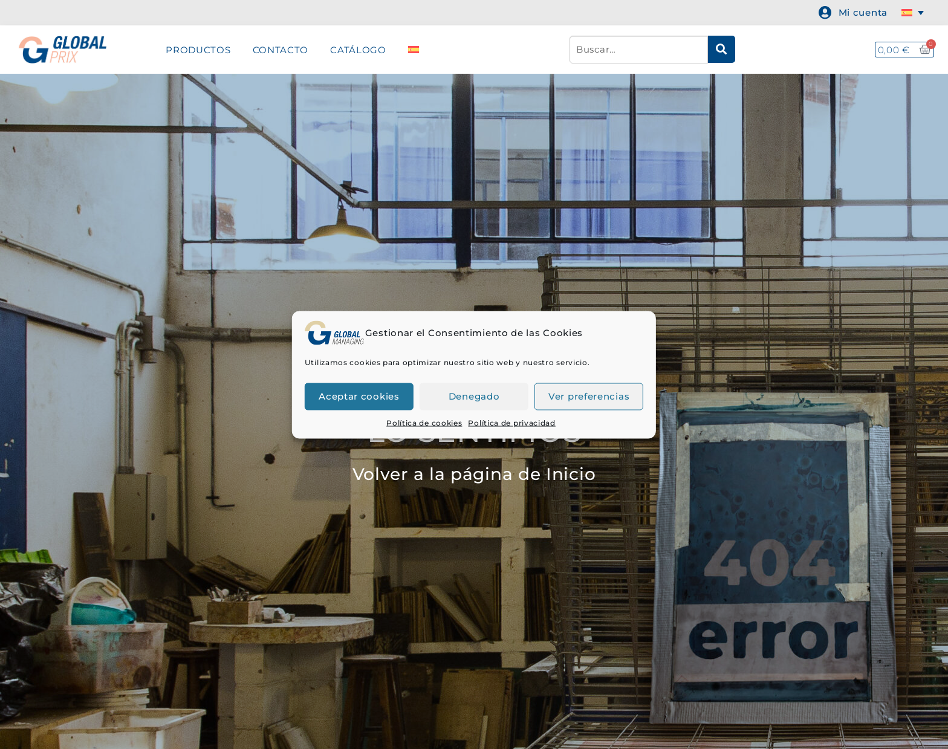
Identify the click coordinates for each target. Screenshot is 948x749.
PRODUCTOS (198, 50)
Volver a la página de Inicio (474, 474)
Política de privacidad (511, 422)
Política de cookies (424, 422)
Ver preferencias (588, 396)
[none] (915, 12)
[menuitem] (915, 12)
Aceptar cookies (359, 396)
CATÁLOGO (358, 50)
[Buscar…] (639, 49)
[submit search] (721, 49)
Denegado (474, 396)
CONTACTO (281, 50)
